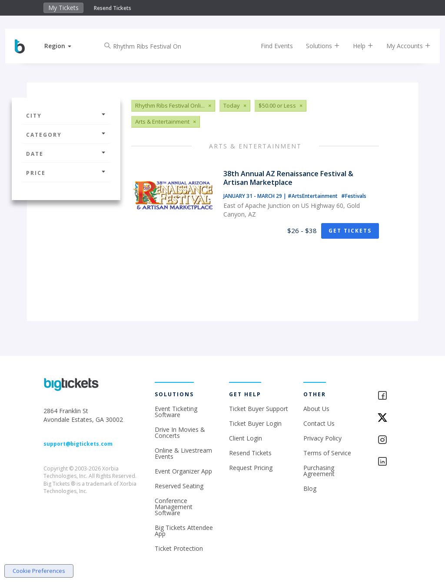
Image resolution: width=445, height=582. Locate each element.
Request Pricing (250, 468)
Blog (309, 488)
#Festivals (353, 196)
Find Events (269, 46)
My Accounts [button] (401, 46)
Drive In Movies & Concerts (180, 432)
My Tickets (63, 7)
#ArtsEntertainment (313, 196)
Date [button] (66, 154)
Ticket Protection (179, 548)
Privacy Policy (322, 438)
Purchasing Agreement (319, 471)
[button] (65, 46)
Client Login (245, 438)
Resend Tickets (112, 8)
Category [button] (66, 134)
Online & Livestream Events (183, 453)
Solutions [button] (315, 46)
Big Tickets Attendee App (184, 530)
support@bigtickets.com (78, 443)
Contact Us (319, 423)
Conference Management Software (174, 507)
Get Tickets (350, 230)
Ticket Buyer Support (258, 408)
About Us (316, 408)
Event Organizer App (183, 471)
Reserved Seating (179, 486)
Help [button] (355, 46)
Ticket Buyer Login (255, 423)
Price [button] (66, 173)
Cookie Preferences (39, 571)
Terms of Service (327, 453)
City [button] (66, 115)
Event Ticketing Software (176, 411)
